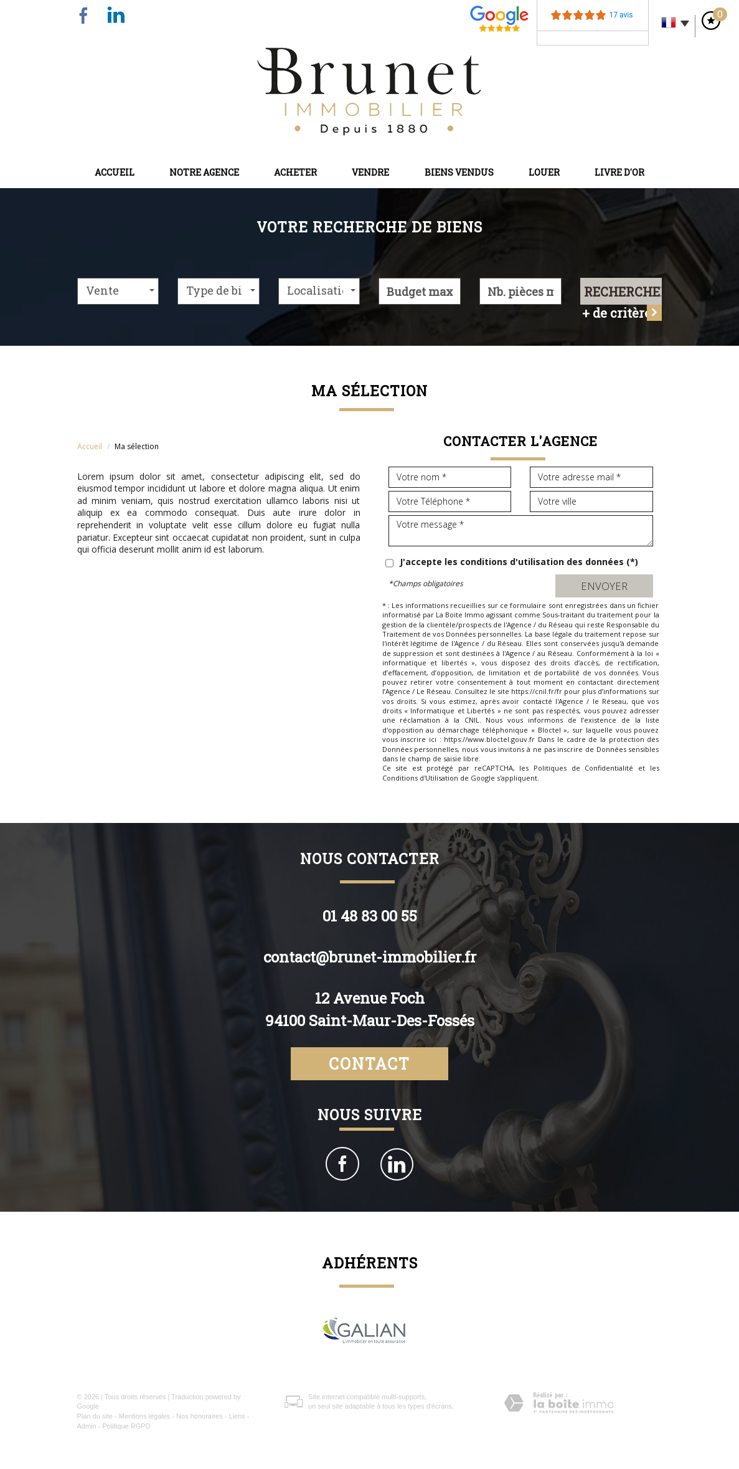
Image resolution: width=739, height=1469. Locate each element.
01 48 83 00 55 (369, 916)
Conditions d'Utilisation (420, 777)
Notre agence (204, 172)
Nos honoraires (199, 1416)
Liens (236, 1416)
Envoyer (604, 586)
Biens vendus (459, 172)
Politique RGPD (126, 1426)
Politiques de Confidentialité (583, 768)
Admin (86, 1426)
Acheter (295, 172)
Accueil (114, 172)
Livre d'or (619, 172)
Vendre (370, 172)
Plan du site (95, 1416)
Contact (369, 1063)
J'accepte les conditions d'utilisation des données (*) (519, 562)
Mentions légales (145, 1416)
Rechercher (623, 291)
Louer (544, 172)
